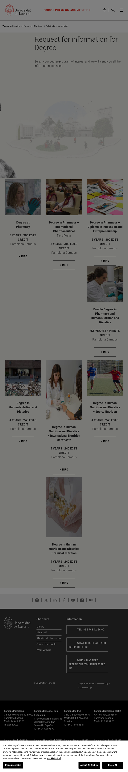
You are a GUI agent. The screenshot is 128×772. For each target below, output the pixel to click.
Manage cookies (13, 765)
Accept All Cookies (89, 765)
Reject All (112, 765)
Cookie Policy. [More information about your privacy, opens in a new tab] (53, 758)
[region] (64, 756)
